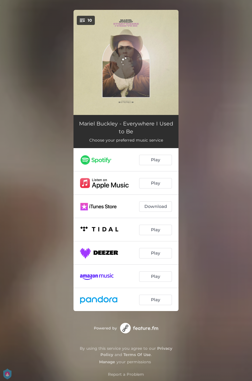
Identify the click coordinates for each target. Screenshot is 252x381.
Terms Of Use (137, 354)
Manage (107, 361)
